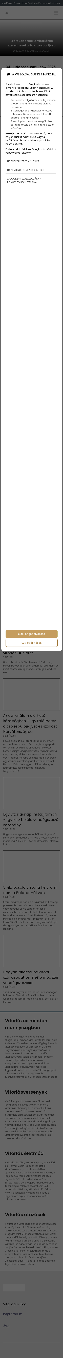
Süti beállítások (32, 643)
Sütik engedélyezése (31, 634)
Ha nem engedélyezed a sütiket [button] (26, 170)
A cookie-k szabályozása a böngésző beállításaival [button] (24, 180)
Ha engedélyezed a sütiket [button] (23, 161)
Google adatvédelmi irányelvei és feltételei (31, 151)
